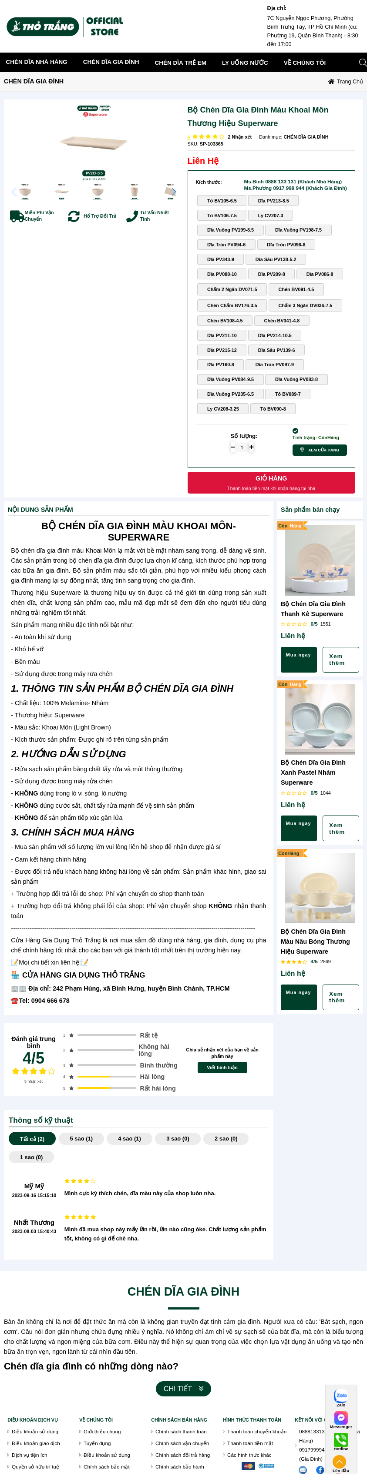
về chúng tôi (305, 63)
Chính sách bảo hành (179, 1466)
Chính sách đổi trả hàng (182, 1455)
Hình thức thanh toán (252, 1419)
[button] (174, 191)
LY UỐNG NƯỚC (245, 63)
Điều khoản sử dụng (35, 1431)
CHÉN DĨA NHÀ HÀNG (36, 62)
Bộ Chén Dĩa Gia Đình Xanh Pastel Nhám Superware (313, 772)
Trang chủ (350, 82)
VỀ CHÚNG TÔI (96, 1419)
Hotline (340, 1449)
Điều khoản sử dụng (107, 1455)
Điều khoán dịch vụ (32, 1419)
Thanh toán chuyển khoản (256, 1431)
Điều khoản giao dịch (36, 1443)
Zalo (341, 1405)
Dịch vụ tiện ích (29, 1455)
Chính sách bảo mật (107, 1466)
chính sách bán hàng (179, 1419)
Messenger (341, 1427)
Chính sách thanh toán (181, 1431)
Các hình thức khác (249, 1455)
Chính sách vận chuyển (182, 1443)
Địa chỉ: (277, 8)
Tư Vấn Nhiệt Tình (154, 216)
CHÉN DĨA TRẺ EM (181, 63)
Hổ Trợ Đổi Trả (100, 216)
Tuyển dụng (97, 1443)
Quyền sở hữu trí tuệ (35, 1466)
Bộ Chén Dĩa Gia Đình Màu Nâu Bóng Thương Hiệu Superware (315, 941)
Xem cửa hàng (323, 450)
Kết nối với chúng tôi (322, 1419)
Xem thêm (337, 659)
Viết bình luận (222, 1067)
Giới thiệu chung (102, 1431)
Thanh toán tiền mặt (250, 1443)
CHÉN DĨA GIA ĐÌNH (111, 62)
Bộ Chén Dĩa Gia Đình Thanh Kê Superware (313, 608)
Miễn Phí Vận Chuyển (39, 216)
